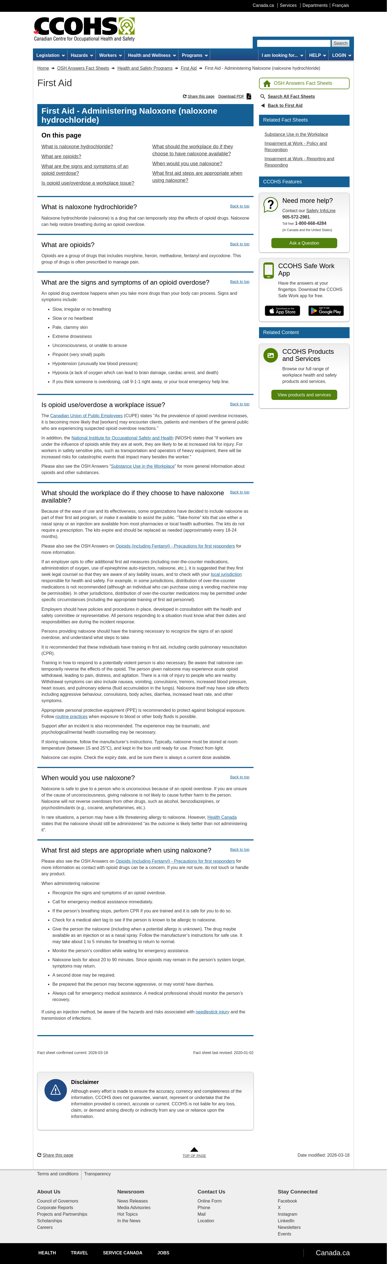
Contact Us (211, 1192)
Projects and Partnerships (62, 1214)
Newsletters (289, 1227)
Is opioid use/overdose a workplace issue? (87, 183)
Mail (202, 1214)
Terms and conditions (57, 1173)
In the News (128, 1220)
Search (341, 43)
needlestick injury (212, 1012)
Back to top (239, 206)
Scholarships (49, 1220)
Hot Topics (127, 1214)
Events (284, 1234)
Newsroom (130, 1192)
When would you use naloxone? (187, 163)
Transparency (97, 1173)
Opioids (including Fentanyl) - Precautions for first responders (175, 546)
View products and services (304, 395)
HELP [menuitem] (317, 55)
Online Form (210, 1201)
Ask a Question (304, 243)
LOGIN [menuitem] (341, 55)
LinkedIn (286, 1220)
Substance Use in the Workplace (143, 466)
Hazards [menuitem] (82, 55)
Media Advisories (134, 1207)
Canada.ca (333, 1253)
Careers (45, 1227)
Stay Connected (298, 1192)
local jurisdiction (226, 574)
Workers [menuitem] (110, 55)
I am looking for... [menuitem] (282, 55)
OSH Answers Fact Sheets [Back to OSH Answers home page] (297, 83)
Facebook (287, 1201)
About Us (48, 1192)
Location (206, 1220)
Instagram (287, 1214)
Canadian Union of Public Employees (86, 415)
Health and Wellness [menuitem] (152, 55)
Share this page (199, 96)
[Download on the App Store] (282, 310)
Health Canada (222, 817)
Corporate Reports (55, 1207)
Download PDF (235, 96)
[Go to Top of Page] (194, 1152)
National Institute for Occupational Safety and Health (122, 438)
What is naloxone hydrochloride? (77, 146)
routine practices (71, 716)
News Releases (132, 1201)
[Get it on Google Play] (326, 310)
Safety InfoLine (321, 210)
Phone (204, 1207)
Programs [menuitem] (195, 55)
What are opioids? (61, 156)
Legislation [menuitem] (50, 55)
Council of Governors (57, 1201)
